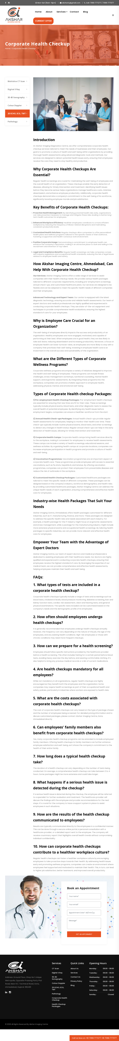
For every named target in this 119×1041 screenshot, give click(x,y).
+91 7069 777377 (109, 1038)
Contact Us (75, 977)
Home (38, 11)
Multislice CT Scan (17, 81)
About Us (74, 969)
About (49, 11)
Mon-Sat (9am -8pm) (45, 3)
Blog (85, 11)
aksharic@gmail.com (70, 3)
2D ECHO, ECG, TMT (17, 113)
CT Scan (55, 969)
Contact (74, 11)
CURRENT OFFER (43, 20)
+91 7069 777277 (93, 1038)
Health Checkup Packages (59, 1005)
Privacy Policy (76, 981)
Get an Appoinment (84, 934)
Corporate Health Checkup (59, 999)
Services (61, 11)
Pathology (17, 121)
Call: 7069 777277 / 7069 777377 (99, 3)
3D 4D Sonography (17, 97)
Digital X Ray (17, 89)
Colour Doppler (17, 105)
